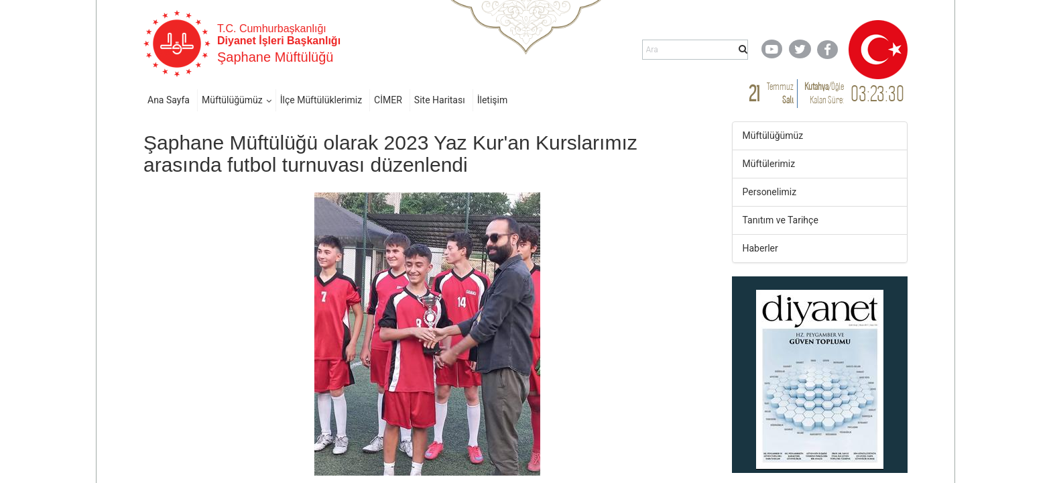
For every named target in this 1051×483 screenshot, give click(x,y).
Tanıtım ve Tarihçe (780, 220)
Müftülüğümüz (232, 100)
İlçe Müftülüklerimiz (321, 100)
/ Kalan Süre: (824, 93)
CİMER (388, 100)
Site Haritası (439, 100)
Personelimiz (770, 191)
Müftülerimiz (769, 163)
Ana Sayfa (168, 100)
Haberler (760, 248)
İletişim (492, 100)
